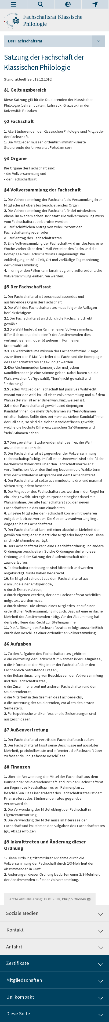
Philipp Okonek (74, 899)
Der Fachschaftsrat (56, 41)
